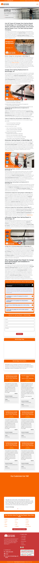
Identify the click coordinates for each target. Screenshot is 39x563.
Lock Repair (23, 539)
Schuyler (6, 519)
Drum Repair (23, 537)
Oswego (27, 522)
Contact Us (22, 544)
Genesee (16, 519)
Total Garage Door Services (19, 561)
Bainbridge (9, 7)
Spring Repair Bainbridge (17, 7)
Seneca (27, 519)
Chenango (17, 526)
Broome (16, 522)
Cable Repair (23, 536)
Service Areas (23, 541)
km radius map (19, 349)
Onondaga (27, 524)
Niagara (6, 526)
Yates (6, 522)
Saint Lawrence (28, 526)
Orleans (6, 524)
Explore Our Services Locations (19, 529)
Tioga (16, 524)
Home (5, 7)
